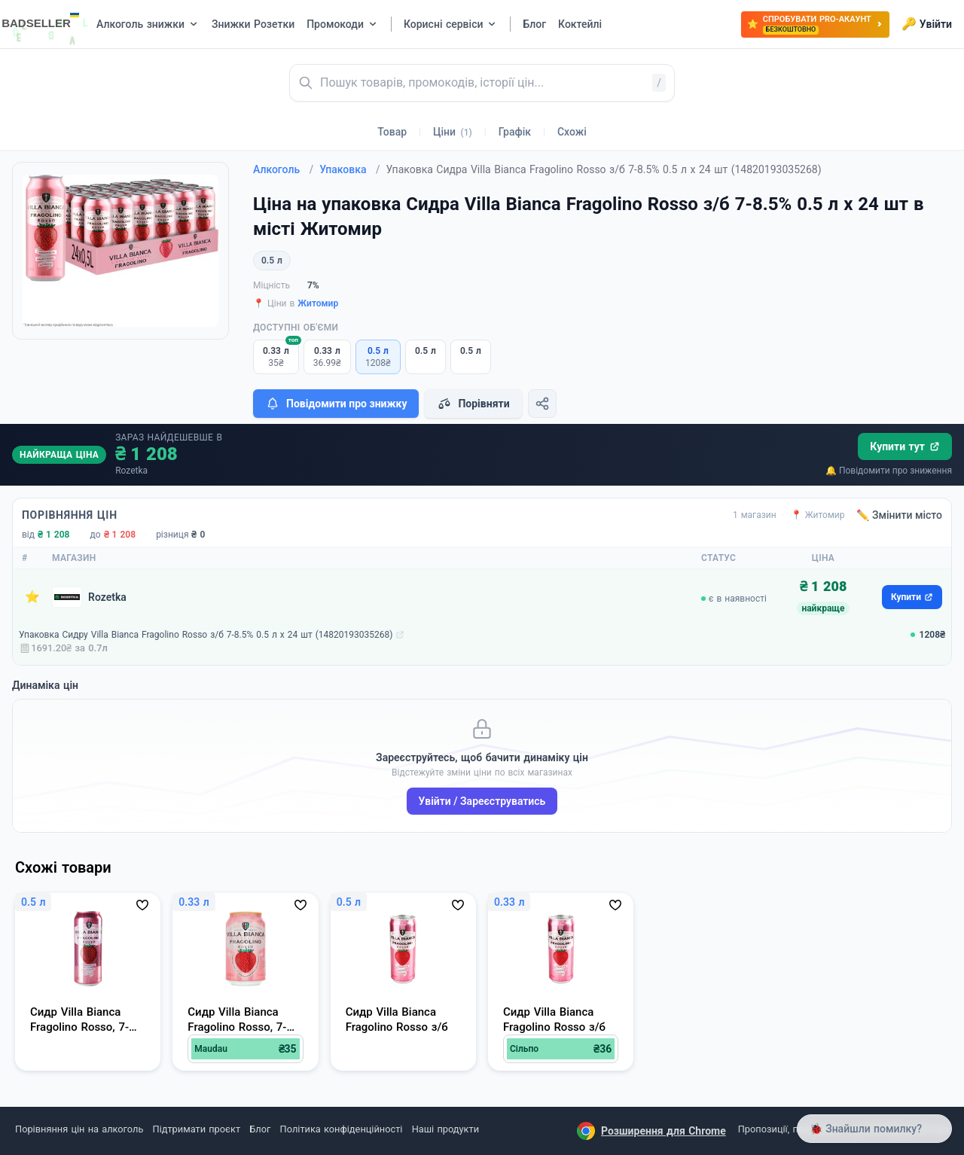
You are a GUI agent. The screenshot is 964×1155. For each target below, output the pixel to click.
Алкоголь (283, 169)
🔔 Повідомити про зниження (888, 470)
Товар (392, 132)
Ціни (452, 132)
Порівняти (473, 403)
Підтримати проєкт (196, 1129)
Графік (515, 132)
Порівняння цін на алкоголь (79, 1129)
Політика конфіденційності (341, 1129)
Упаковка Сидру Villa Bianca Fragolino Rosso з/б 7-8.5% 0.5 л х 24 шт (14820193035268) (205, 634)
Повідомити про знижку (336, 403)
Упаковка (349, 169)
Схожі (572, 132)
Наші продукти (445, 1129)
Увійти (926, 24)
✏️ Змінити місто (899, 515)
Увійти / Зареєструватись (482, 801)
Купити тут (905, 446)
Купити (912, 597)
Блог (259, 1129)
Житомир (317, 303)
